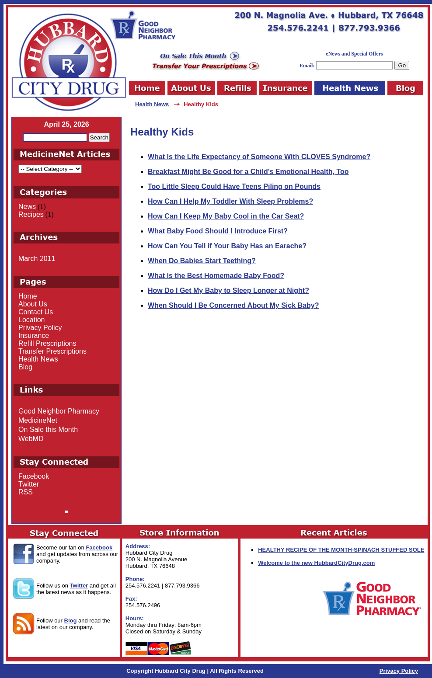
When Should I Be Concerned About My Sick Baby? (233, 305)
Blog (25, 367)
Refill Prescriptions (47, 343)
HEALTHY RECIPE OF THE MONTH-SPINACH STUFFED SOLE (341, 549)
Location (31, 319)
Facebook (33, 476)
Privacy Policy (40, 327)
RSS (25, 492)
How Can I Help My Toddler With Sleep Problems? (230, 201)
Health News (153, 104)
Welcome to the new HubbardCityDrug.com (316, 563)
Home (27, 296)
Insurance (33, 335)
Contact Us (35, 312)
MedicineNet (37, 420)
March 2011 (37, 258)
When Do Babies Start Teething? (202, 260)
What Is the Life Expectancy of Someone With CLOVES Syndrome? (259, 156)
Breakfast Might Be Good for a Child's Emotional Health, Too (248, 171)
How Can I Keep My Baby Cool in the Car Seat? (226, 216)
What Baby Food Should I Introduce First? (218, 231)
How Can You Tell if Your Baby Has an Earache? (227, 246)
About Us (32, 304)
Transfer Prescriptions (52, 351)
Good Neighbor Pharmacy (58, 411)
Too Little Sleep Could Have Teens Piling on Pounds (234, 186)
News (27, 206)
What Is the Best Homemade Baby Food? (216, 275)
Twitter (28, 484)
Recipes (31, 214)
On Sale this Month (48, 429)
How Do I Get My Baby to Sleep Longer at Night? (228, 290)
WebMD (31, 438)
